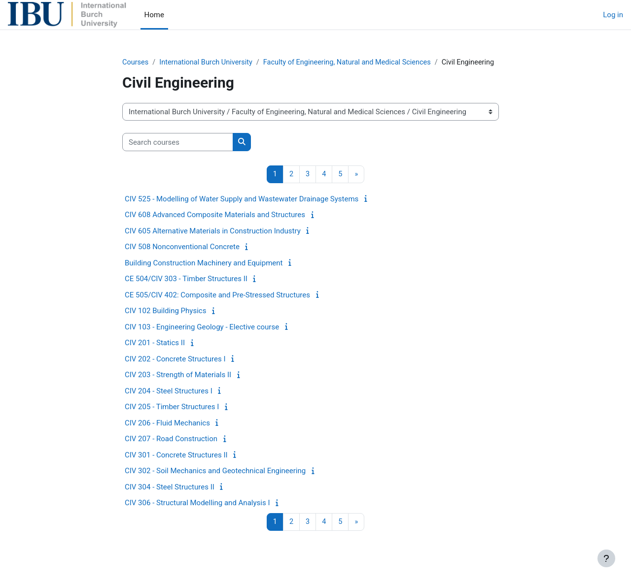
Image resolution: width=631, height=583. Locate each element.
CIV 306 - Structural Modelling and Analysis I (197, 503)
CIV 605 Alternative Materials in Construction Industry (213, 231)
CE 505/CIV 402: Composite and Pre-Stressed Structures (217, 295)
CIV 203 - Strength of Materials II (178, 375)
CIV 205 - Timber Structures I (172, 407)
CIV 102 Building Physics (165, 311)
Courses (135, 62)
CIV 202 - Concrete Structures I (175, 359)
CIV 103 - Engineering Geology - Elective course (202, 327)
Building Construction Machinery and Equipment (203, 263)
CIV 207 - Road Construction (171, 439)
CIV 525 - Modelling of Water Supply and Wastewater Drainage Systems (241, 199)
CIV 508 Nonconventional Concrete (182, 247)
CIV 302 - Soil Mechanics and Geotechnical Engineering (215, 471)
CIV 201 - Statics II (155, 343)
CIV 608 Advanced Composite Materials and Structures (215, 215)
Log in (613, 14)
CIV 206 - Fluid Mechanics (167, 423)
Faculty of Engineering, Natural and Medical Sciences (354, 62)
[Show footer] (606, 558)
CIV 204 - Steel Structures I (168, 391)
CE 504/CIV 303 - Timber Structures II (186, 279)
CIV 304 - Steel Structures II (169, 487)
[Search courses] (177, 142)
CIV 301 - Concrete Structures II (176, 455)
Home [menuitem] (154, 14)
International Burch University (208, 62)
